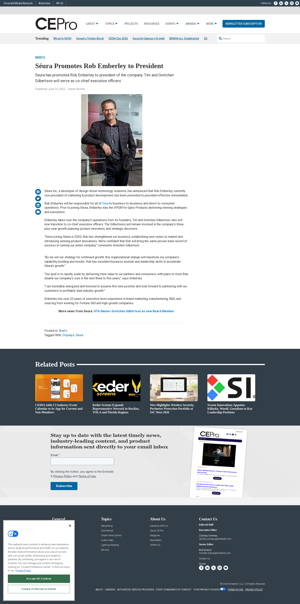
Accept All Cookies (38, 578)
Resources (151, 23)
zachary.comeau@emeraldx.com (215, 539)
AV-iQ (59, 3)
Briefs (40, 57)
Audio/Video (107, 540)
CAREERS (110, 589)
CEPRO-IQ (155, 545)
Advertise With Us (159, 526)
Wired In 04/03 (62, 38)
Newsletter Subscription (244, 23)
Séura (106, 203)
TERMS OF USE (235, 589)
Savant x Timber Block (90, 38)
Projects (131, 23)
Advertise (44, 3)
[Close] (70, 525)
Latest (90, 23)
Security (105, 550)
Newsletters (156, 540)
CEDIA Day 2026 (118, 38)
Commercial (107, 531)
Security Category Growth (149, 38)
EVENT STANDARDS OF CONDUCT (174, 589)
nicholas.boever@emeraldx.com (215, 553)
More (210, 23)
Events (170, 23)
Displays (68, 335)
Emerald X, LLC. (237, 584)
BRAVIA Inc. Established (184, 38)
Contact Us (204, 558)
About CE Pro (156, 531)
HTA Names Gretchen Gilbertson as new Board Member (134, 311)
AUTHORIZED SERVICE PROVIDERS (135, 589)
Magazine (155, 535)
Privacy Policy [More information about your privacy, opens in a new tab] (23, 570)
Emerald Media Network (18, 3)
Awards (190, 23)
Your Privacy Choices (206, 589)
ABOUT (99, 589)
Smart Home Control (111, 535)
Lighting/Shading (110, 545)
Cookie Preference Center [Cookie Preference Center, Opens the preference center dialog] (38, 589)
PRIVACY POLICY (254, 589)
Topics (109, 23)
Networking (106, 526)
